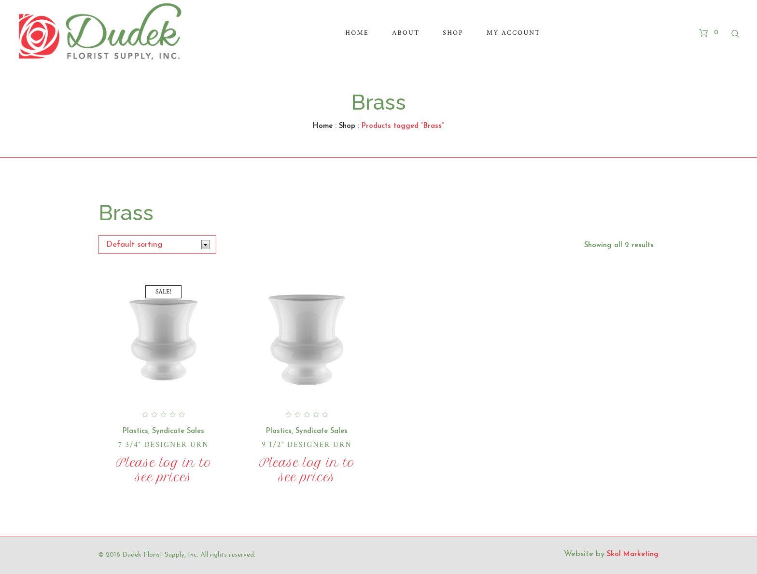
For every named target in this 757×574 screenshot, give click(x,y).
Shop (347, 126)
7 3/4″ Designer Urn (163, 445)
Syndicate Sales (178, 431)
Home (323, 126)
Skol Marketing (633, 554)
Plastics (135, 431)
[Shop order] (157, 244)
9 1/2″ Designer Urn (306, 445)
